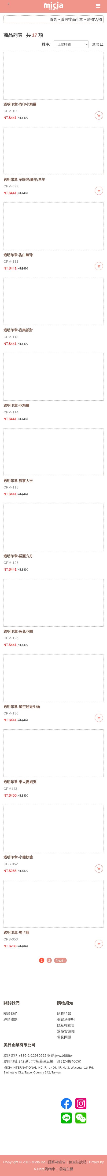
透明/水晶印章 (72, 19)
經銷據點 (11, 1019)
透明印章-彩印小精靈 (20, 104)
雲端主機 (66, 1169)
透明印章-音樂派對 (18, 330)
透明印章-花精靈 (16, 405)
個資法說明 (66, 1019)
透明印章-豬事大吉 (18, 481)
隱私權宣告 (66, 1025)
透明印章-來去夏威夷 (20, 782)
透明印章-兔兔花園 (18, 631)
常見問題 (64, 1037)
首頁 (53, 19)
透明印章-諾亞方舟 (18, 556)
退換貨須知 (66, 1031)
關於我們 (11, 1003)
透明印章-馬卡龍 (16, 932)
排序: (46, 44)
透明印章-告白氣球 (18, 255)
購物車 (50, 1169)
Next (60, 960)
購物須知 (65, 1003)
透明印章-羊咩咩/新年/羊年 (24, 180)
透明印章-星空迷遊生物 (22, 707)
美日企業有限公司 (19, 1045)
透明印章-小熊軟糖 (18, 857)
